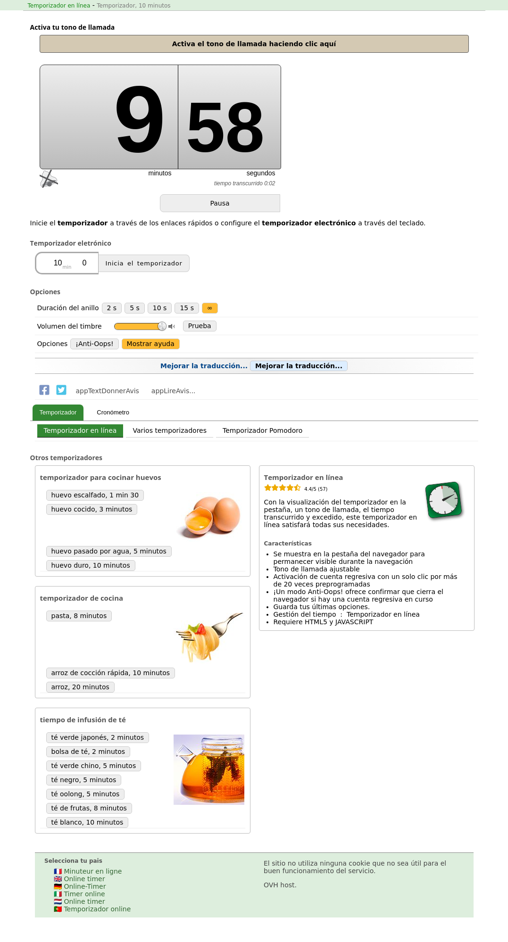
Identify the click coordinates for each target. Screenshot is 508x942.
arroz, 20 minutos (80, 687)
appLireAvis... (173, 391)
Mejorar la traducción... (254, 366)
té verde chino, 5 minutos (93, 765)
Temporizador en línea (59, 5)
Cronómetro (113, 412)
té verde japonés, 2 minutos (97, 737)
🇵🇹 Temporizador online (92, 909)
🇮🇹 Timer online (79, 894)
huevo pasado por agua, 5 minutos (109, 551)
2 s (112, 308)
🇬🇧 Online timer (79, 879)
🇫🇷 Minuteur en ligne (88, 871)
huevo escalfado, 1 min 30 (95, 495)
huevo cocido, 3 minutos (92, 509)
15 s (187, 308)
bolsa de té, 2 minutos (88, 751)
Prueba (199, 326)
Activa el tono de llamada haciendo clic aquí (254, 44)
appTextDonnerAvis (107, 391)
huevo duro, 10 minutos (90, 565)
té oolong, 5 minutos (85, 794)
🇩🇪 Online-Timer (80, 886)
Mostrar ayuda (151, 343)
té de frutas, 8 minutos (89, 808)
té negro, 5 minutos (84, 780)
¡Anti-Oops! (94, 343)
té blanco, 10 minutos (87, 822)
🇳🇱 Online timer (79, 901)
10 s (160, 308)
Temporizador (58, 412)
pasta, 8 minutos (79, 616)
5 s (135, 308)
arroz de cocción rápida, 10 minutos (110, 673)
